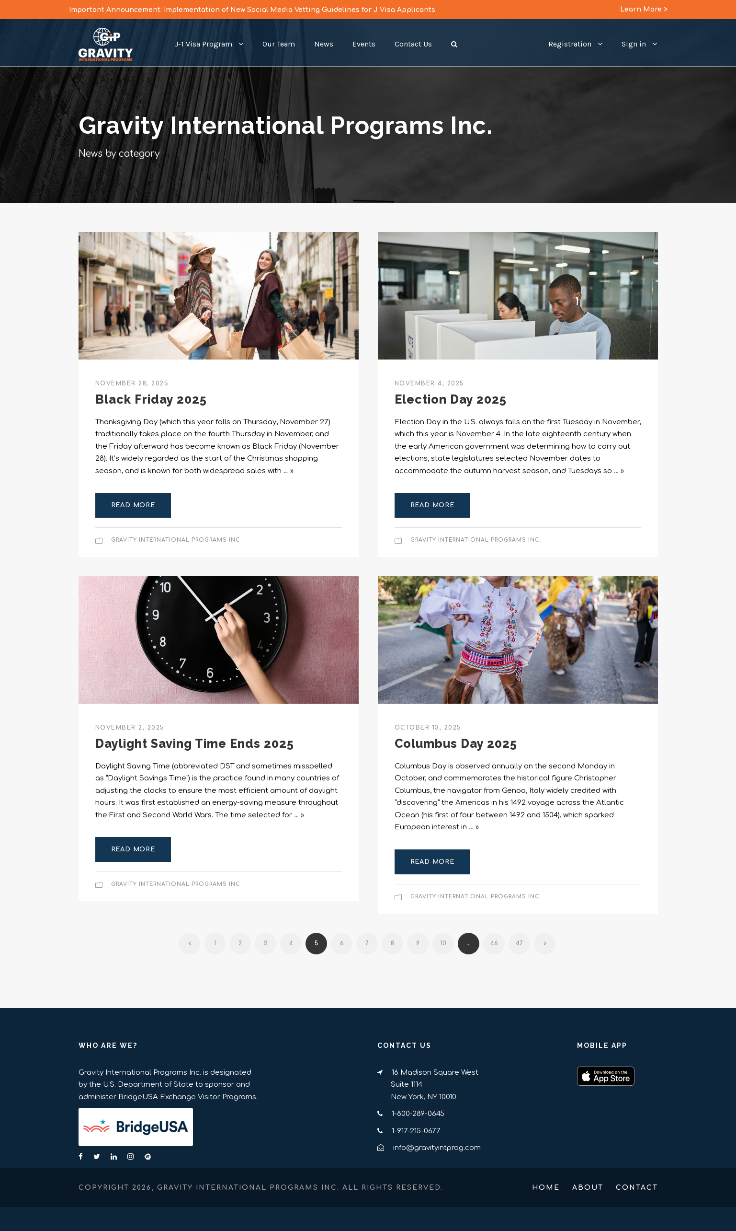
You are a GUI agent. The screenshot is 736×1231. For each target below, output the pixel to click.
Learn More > (644, 9)
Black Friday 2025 (151, 399)
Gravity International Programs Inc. (176, 540)
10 (443, 943)
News (323, 43)
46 (494, 943)
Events (363, 43)
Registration (569, 43)
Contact (637, 1187)
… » (288, 471)
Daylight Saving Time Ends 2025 (194, 743)
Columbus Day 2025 (456, 743)
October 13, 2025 (428, 727)
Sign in (634, 43)
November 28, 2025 (132, 383)
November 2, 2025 (130, 727)
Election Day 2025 (451, 399)
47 (519, 943)
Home (546, 1187)
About (587, 1187)
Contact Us (413, 43)
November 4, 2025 (429, 383)
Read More (133, 505)
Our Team (278, 43)
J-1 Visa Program (203, 43)
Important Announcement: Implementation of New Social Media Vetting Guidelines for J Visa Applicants (252, 9)
